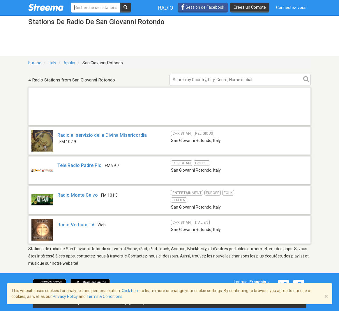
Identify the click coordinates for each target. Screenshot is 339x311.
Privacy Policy (65, 296)
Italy (52, 63)
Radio (165, 8)
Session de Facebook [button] (202, 7)
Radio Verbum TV (75, 225)
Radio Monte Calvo (77, 195)
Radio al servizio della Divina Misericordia (102, 135)
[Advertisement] (169, 124)
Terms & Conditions (104, 296)
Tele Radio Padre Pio (79, 165)
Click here (131, 290)
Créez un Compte (250, 7)
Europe (34, 63)
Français (259, 282)
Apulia (69, 63)
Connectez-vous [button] (291, 7)
